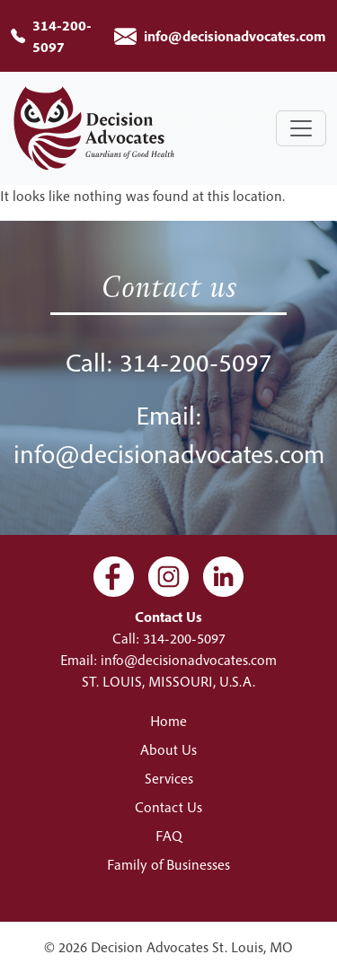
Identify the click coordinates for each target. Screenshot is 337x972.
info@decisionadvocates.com (235, 36)
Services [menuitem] (169, 778)
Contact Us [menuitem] (168, 807)
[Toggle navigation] (301, 128)
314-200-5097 (196, 362)
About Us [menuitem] (168, 749)
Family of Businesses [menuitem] (168, 864)
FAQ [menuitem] (168, 836)
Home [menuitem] (168, 721)
